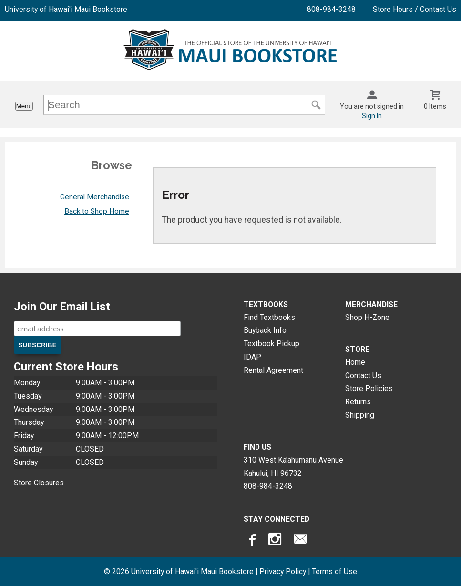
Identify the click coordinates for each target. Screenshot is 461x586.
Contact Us (363, 375)
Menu (24, 106)
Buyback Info (265, 330)
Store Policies (369, 388)
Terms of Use (334, 571)
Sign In (372, 116)
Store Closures (39, 482)
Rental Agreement (273, 370)
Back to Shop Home (96, 211)
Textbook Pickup (271, 343)
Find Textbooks (269, 317)
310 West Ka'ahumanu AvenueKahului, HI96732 (293, 466)
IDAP (252, 356)
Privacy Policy (282, 571)
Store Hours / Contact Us (414, 9)
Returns (358, 401)
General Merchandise (94, 197)
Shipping (359, 415)
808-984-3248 (331, 9)
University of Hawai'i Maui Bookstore (66, 9)
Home (355, 362)
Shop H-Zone (367, 317)
